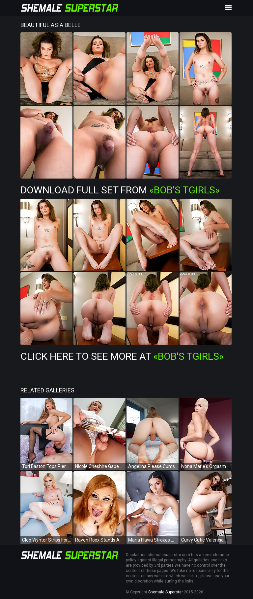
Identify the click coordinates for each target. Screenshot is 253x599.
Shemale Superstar (165, 592)
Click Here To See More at (122, 356)
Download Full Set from (120, 190)
